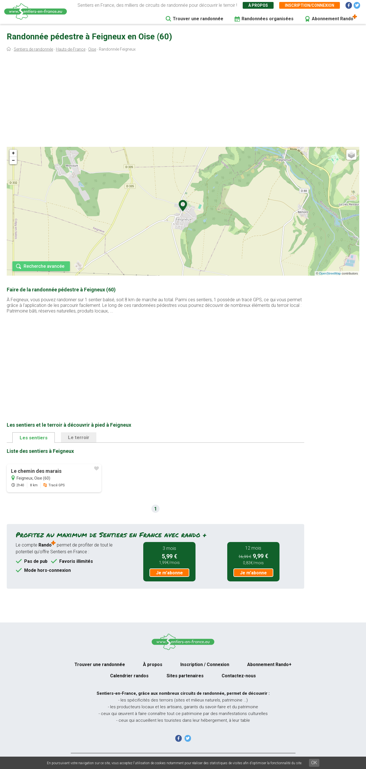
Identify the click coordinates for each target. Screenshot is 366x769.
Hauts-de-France (70, 49)
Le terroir (78, 437)
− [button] (13, 160)
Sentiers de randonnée (33, 49)
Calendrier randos (129, 675)
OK (314, 762)
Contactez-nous (239, 675)
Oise (92, 49)
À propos (258, 5)
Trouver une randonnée (198, 18)
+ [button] (13, 153)
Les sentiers (33, 437)
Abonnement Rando (332, 18)
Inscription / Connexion (204, 664)
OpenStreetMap (330, 273)
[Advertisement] (183, 100)
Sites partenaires (185, 675)
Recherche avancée (44, 266)
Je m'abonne (169, 572)
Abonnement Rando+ (269, 664)
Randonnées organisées (268, 18)
